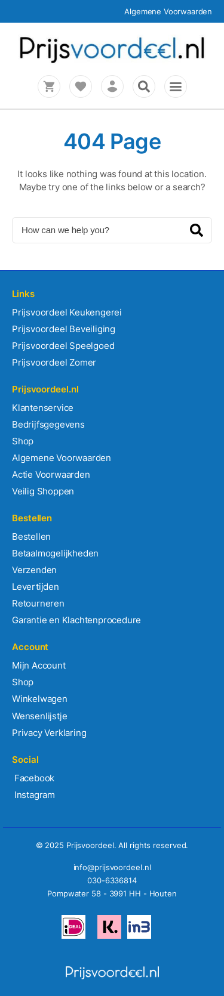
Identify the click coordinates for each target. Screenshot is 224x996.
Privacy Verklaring (49, 732)
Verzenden (34, 570)
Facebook (33, 778)
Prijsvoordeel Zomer (54, 362)
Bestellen (31, 536)
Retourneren (38, 603)
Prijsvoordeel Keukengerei (67, 312)
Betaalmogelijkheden (55, 553)
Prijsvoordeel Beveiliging (63, 329)
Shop (22, 441)
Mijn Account (39, 665)
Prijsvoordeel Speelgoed (63, 345)
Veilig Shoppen (43, 491)
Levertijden (35, 586)
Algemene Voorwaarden (168, 11)
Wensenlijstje (39, 716)
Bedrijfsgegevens (48, 424)
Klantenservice (42, 407)
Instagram (33, 794)
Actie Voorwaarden (51, 474)
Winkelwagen (39, 698)
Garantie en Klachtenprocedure (76, 620)
